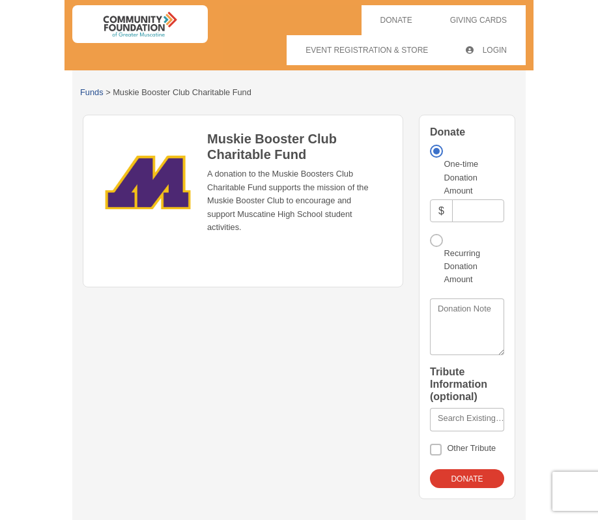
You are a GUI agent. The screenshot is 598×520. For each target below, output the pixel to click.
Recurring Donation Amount (462, 266)
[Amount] (478, 210)
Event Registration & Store (367, 50)
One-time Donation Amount (461, 177)
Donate (396, 20)
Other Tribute (471, 448)
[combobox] (467, 419)
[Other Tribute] (436, 449)
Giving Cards (478, 20)
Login (486, 50)
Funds (92, 92)
